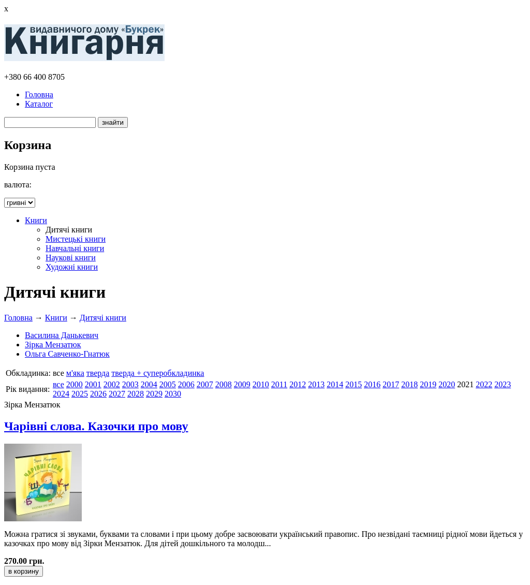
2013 (316, 384)
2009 (242, 384)
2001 (93, 384)
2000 (74, 384)
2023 (502, 384)
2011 (279, 384)
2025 (79, 393)
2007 (205, 384)
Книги (36, 220)
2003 (130, 384)
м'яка (75, 373)
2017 (390, 384)
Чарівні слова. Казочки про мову (96, 426)
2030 (173, 393)
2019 (428, 384)
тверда (98, 373)
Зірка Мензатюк (53, 344)
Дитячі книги (103, 317)
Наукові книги (71, 257)
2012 (297, 384)
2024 (61, 393)
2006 (186, 384)
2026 (98, 393)
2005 (167, 384)
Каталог (39, 103)
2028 (135, 393)
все (58, 384)
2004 (149, 384)
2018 (409, 384)
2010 (261, 384)
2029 (154, 393)
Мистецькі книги (76, 239)
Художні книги (72, 266)
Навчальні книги (75, 248)
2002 (112, 384)
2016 (372, 384)
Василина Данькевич (61, 335)
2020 (446, 384)
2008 (223, 384)
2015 (353, 384)
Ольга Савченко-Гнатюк (67, 353)
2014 (335, 384)
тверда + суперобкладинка (157, 373)
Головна (39, 94)
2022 (484, 384)
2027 (117, 393)
